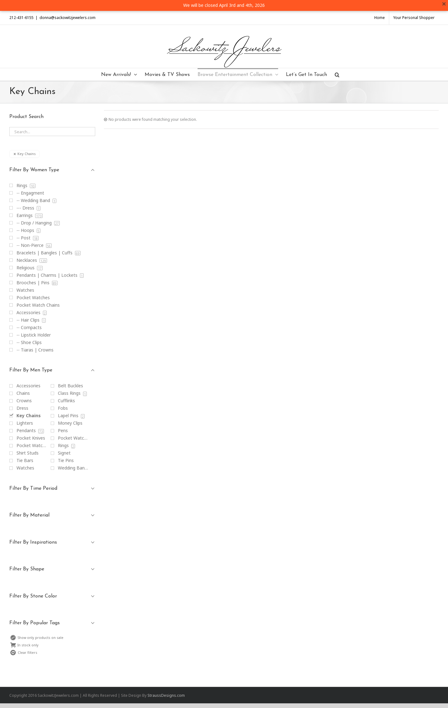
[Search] (337, 74)
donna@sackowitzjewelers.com (68, 17)
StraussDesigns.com (166, 695)
